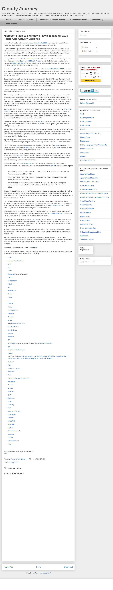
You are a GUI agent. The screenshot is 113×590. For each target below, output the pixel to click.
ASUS (10, 271)
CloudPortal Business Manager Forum (94, 193)
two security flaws (32, 59)
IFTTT (8, 454)
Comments (87, 51)
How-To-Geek (85, 216)
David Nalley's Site (87, 209)
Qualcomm (11, 398)
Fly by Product (85, 213)
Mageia (19, 358)
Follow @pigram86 (87, 103)
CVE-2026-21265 (17, 155)
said (42, 121)
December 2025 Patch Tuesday (30, 61)
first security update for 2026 (37, 43)
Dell (9, 287)
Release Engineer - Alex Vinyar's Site (93, 145)
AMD (9, 264)
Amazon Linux (42, 356)
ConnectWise (12, 281)
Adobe (10, 257)
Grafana (10, 333)
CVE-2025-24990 (57, 213)
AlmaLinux (23, 356)
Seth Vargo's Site (86, 149)
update (52, 166)
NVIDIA (10, 388)
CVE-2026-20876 (35, 219)
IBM (9, 346)
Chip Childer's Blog (87, 185)
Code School (85, 126)
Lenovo (10, 353)
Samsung (11, 405)
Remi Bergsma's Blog (88, 228)
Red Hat (26, 358)
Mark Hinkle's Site (86, 224)
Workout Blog (97, 19)
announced (27, 163)
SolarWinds (11, 421)
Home (8, 19)
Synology (11, 434)
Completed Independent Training (52, 19)
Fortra (10, 307)
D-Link (10, 284)
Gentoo (64, 356)
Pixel (23, 323)
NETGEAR (11, 381)
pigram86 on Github (87, 160)
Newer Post (8, 567)
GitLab (10, 320)
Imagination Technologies (16, 350)
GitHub (82, 129)
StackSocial (84, 153)
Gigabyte (11, 317)
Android (15, 323)
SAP (9, 408)
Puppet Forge (85, 137)
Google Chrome (13, 327)
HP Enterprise (12, 343)
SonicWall (11, 424)
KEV (27, 147)
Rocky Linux (33, 358)
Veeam (10, 444)
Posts (85, 47)
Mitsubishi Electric (14, 368)
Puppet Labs (85, 141)
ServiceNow (12, 414)
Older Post (68, 567)
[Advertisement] (38, 545)
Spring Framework (14, 431)
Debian (58, 356)
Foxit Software (12, 310)
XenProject (84, 236)
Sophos (10, 427)
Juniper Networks (46, 343)
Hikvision (11, 337)
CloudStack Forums (87, 201)
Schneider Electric (14, 411)
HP (9, 340)
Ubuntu (49, 358)
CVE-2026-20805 (53, 69)
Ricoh (10, 401)
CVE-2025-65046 (19, 63)
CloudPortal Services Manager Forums (94, 197)
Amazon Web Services (15, 261)
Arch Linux (51, 356)
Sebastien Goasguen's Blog (90, 232)
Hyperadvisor (85, 220)
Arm (9, 267)
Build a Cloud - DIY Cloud (89, 182)
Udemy (82, 156)
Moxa (9, 375)
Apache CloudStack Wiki (89, 178)
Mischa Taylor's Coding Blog (90, 133)
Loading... (84, 35)
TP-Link (10, 437)
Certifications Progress (25, 19)
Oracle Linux (12, 358)
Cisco (10, 277)
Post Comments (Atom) (43, 573)
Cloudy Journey (19, 8)
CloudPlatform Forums (88, 189)
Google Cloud (12, 330)
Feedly (11, 462)
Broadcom (11, 274)
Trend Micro (12, 441)
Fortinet (10, 304)
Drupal (10, 294)
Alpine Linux (32, 356)
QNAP (10, 395)
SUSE (41, 358)
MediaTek (11, 362)
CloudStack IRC (86, 205)
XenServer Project (87, 240)
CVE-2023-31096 (58, 205)
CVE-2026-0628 (19, 65)
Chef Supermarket (87, 118)
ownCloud (11, 391)
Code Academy (85, 122)
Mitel (9, 365)
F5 (8, 300)
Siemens (11, 418)
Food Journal (11, 24)
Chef (82, 114)
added (58, 145)
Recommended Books (78, 19)
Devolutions (12, 290)
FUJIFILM (11, 313)
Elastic (10, 297)
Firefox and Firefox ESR (21, 378)
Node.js (10, 385)
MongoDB (11, 372)
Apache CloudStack (87, 174)
